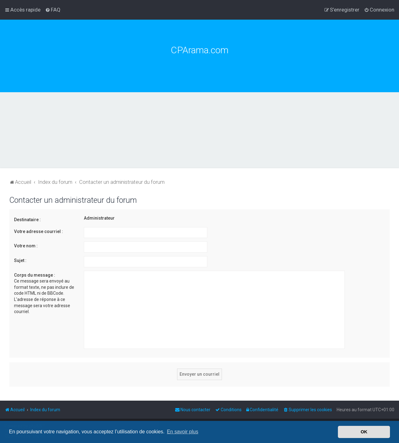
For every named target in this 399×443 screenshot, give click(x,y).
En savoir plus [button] (182, 431)
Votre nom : (26, 245)
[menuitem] (52, 9)
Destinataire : (27, 219)
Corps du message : (34, 275)
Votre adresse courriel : (38, 231)
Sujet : (20, 260)
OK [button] (364, 431)
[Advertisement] (199, 139)
